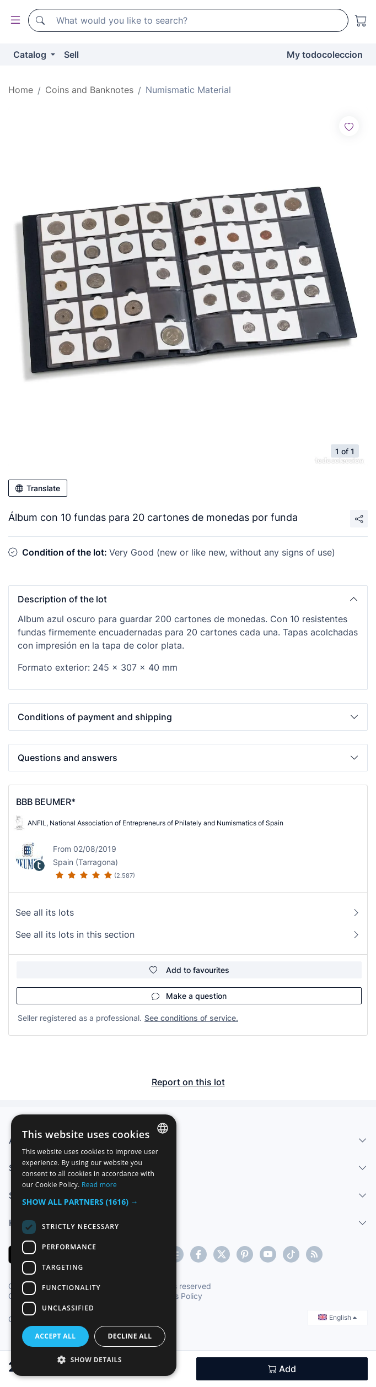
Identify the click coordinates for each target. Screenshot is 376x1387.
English (337, 1317)
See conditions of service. (191, 1017)
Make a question (189, 995)
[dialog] (93, 1245)
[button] (188, 599)
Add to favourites (189, 970)
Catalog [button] (31, 54)
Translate (37, 488)
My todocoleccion (325, 54)
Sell (71, 54)
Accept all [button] (55, 1336)
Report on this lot (188, 1081)
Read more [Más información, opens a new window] (99, 1184)
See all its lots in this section (188, 934)
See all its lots (188, 912)
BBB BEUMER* (46, 801)
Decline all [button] (130, 1336)
